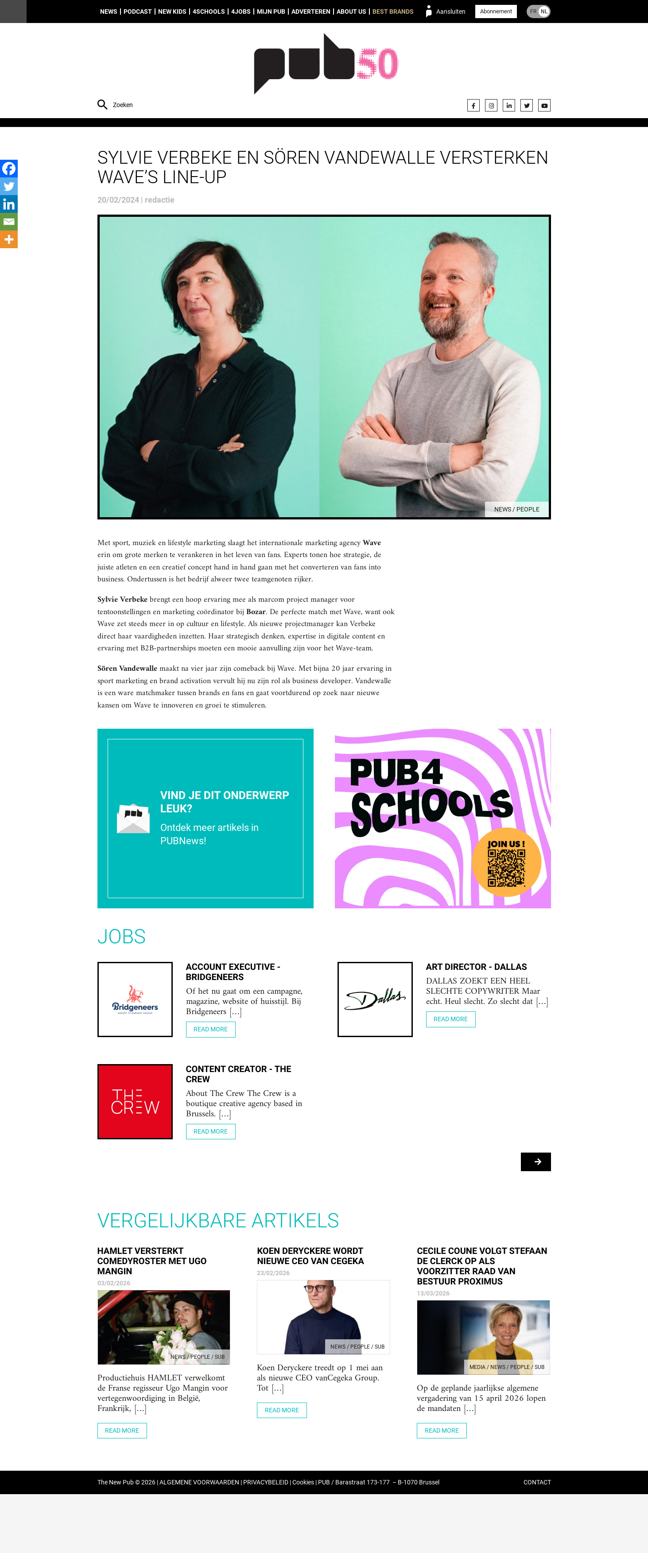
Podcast (138, 11)
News (108, 11)
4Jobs (241, 11)
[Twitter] (9, 186)
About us (351, 11)
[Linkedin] (9, 204)
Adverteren (310, 11)
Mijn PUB (271, 11)
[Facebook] (9, 168)
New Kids (172, 11)
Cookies (303, 1541)
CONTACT (537, 1541)
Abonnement (496, 11)
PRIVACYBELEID (265, 1541)
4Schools (209, 11)
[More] (9, 239)
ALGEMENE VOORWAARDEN (199, 1541)
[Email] (9, 222)
